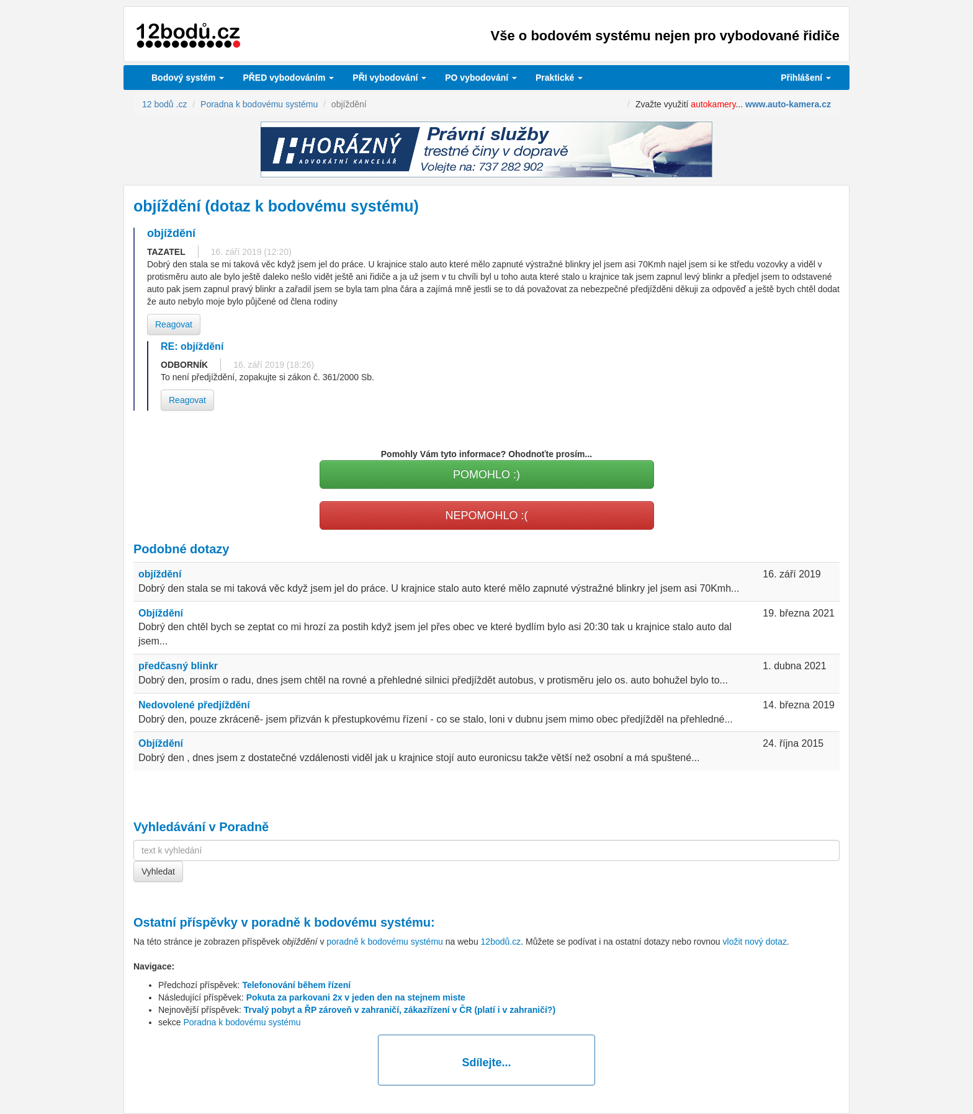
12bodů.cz (501, 942)
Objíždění (160, 613)
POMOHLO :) (486, 474)
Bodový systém (187, 77)
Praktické (559, 77)
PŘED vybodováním (288, 77)
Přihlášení (806, 77)
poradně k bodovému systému (341, 922)
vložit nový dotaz (755, 942)
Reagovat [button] (173, 324)
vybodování (389, 77)
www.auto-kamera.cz (788, 104)
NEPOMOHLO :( (486, 515)
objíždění (159, 574)
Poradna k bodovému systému (241, 1022)
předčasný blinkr (178, 666)
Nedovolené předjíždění (194, 705)
